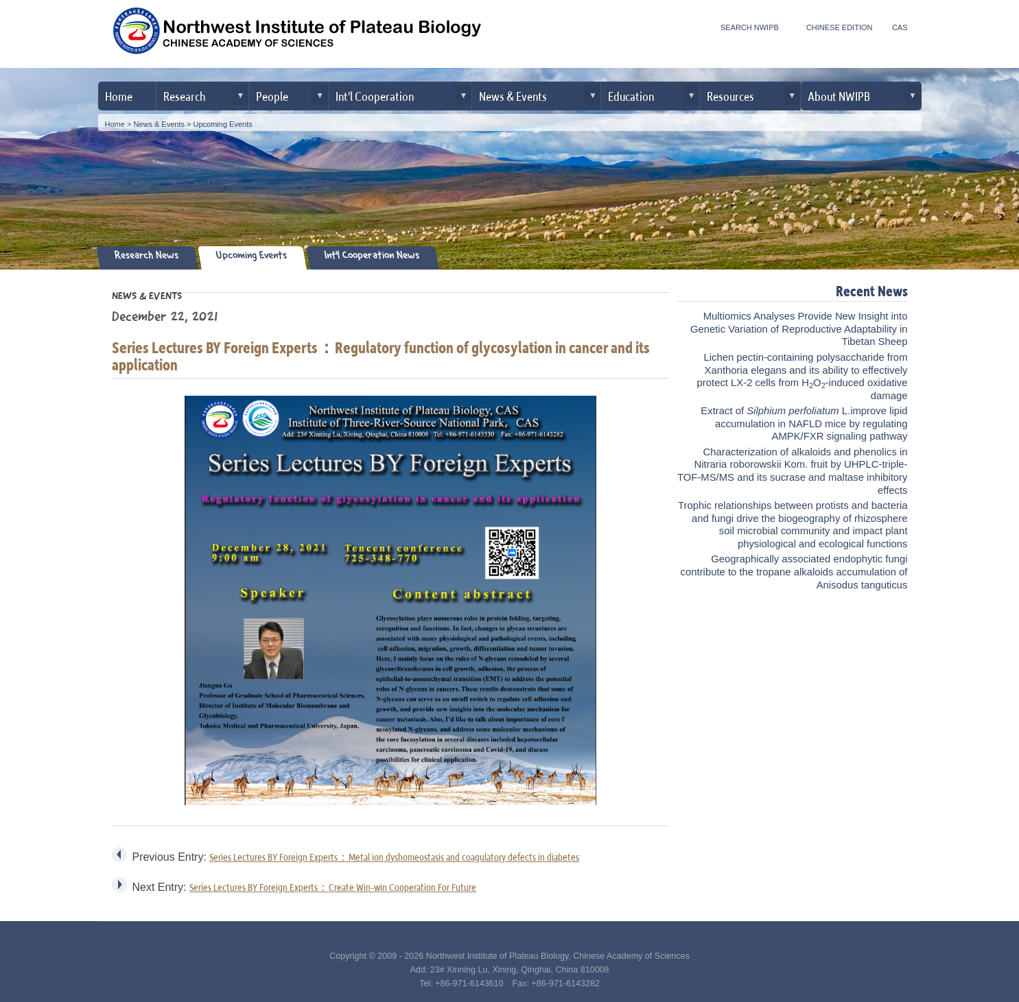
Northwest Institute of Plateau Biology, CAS (297, 35)
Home (118, 95)
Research (184, 95)
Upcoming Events (223, 124)
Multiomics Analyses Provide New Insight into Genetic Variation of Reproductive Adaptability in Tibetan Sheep (799, 329)
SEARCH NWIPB (750, 27)
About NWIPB (839, 95)
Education (631, 95)
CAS (900, 27)
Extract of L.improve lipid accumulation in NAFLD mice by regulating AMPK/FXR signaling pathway (804, 423)
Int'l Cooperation (375, 95)
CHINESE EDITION (839, 27)
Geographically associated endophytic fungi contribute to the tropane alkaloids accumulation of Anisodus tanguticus (794, 571)
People (272, 95)
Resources (730, 95)
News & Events (513, 95)
